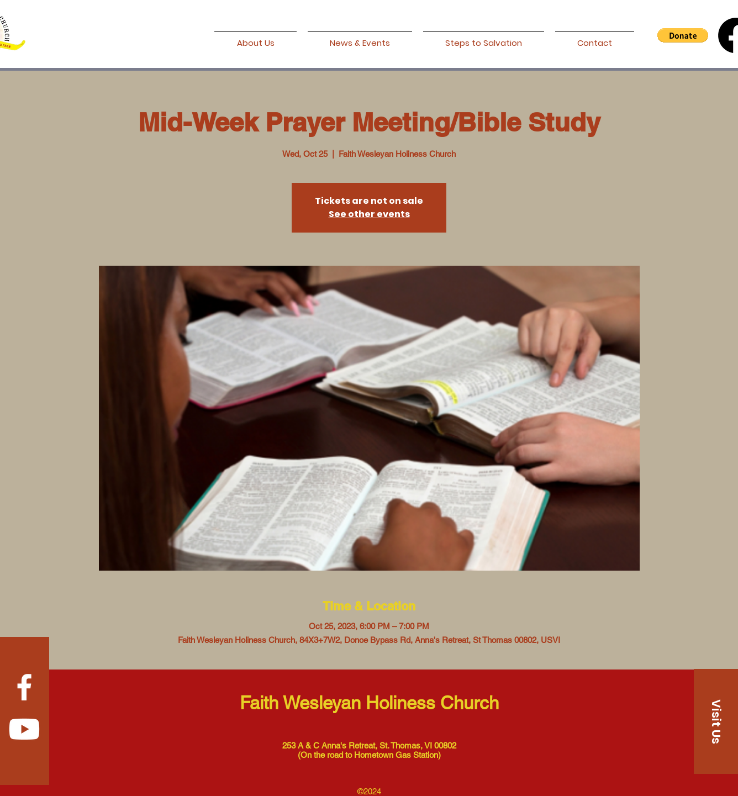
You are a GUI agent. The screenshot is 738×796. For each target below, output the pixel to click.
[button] (682, 35)
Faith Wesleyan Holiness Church (369, 702)
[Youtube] (24, 729)
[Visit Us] (716, 721)
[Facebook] (24, 687)
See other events (369, 214)
